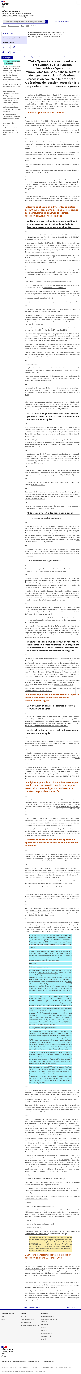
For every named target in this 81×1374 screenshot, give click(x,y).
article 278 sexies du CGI (43, 95)
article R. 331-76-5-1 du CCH (41, 354)
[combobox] (24, 22)
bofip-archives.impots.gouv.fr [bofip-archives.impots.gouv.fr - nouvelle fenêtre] (29, 1325)
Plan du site (34, 1367)
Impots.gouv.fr (45, 1336)
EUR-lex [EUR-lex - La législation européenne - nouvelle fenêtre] (43, 1330)
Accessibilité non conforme (8, 1367)
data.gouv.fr (48, 1362)
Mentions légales (23, 1367)
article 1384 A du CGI (57, 1031)
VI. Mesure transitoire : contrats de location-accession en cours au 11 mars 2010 (11, 131)
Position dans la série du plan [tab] (12, 38)
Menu (78, 2)
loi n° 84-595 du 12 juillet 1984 (53, 288)
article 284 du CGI (58, 868)
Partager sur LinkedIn (14, 52)
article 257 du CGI (63, 237)
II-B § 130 (49, 1101)
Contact (3, 1319)
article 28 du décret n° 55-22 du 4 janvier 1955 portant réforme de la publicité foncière (52, 724)
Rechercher (46, 22)
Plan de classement (13, 26)
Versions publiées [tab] (8, 42)
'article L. (61, 1196)
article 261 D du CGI (51, 760)
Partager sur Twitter (8, 52)
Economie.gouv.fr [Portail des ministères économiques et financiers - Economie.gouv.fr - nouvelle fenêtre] (46, 1333)
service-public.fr (18, 1362)
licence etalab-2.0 (39, 1371)
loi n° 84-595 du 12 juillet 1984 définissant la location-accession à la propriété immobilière (52, 103)
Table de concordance (27, 1319)
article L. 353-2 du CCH (53, 931)
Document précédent (32, 57)
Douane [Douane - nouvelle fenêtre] (43, 1327)
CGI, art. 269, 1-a (37, 484)
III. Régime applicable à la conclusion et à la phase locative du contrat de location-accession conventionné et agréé (12, 88)
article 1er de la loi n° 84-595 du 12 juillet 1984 (43, 121)
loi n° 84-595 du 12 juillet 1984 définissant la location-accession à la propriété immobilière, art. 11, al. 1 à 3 (52, 807)
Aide (2, 1316)
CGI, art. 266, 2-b (65, 475)
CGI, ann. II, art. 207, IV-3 (52, 587)
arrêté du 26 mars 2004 (42, 317)
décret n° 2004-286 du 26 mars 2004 (59, 274)
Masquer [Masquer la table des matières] (8, 57)
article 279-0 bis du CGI (62, 684)
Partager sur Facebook (3, 52)
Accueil (3, 26)
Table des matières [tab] (9, 34)
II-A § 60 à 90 (51, 508)
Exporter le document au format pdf (3, 47)
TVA (22, 26)
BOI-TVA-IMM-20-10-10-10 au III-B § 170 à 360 (52, 540)
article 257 (58, 970)
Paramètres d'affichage (64, 1367)
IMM (27, 26)
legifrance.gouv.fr (34, 1362)
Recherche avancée (62, 21)
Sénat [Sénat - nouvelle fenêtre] (42, 1339)
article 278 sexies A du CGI (45, 674)
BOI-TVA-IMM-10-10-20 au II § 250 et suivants (50, 1243)
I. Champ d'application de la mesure (12, 62)
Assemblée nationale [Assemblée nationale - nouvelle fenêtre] (46, 1316)
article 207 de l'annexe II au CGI (39, 614)
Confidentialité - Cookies (47, 1367)
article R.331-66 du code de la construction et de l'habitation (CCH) (52, 297)
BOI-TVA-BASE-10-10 (64, 825)
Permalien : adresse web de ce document (14, 47)
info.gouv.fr (5, 1362)
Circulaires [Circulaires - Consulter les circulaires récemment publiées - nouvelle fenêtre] (44, 1324)
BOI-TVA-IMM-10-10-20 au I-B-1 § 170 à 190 (53, 409)
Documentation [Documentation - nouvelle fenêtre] (25, 1322)
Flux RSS (23, 1316)
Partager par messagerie (19, 52)
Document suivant (70, 57)
